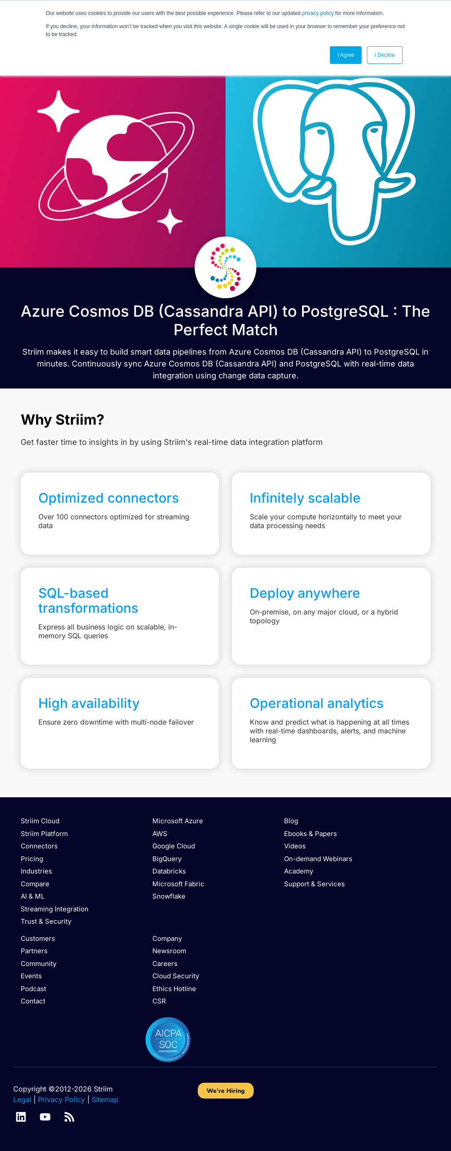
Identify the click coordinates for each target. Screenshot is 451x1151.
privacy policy (318, 13)
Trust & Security (46, 921)
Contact (33, 1001)
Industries (36, 871)
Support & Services (314, 884)
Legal (22, 1099)
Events (31, 976)
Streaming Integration (55, 909)
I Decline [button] (384, 55)
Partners (34, 951)
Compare (35, 884)
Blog (291, 821)
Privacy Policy (61, 1099)
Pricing (32, 859)
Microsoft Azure (177, 821)
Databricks (169, 871)
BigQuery (166, 859)
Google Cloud (173, 846)
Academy (298, 871)
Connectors (39, 846)
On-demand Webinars (318, 859)
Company (167, 938)
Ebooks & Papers (310, 833)
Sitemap (105, 1099)
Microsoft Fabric (178, 884)
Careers (164, 963)
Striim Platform (44, 833)
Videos (295, 846)
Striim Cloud (40, 821)
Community (38, 963)
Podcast (33, 988)
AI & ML (32, 896)
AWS (159, 833)
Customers (38, 938)
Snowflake (168, 896)
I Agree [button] (345, 55)
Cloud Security (175, 976)
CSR (159, 1001)
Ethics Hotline (174, 988)
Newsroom (169, 951)
